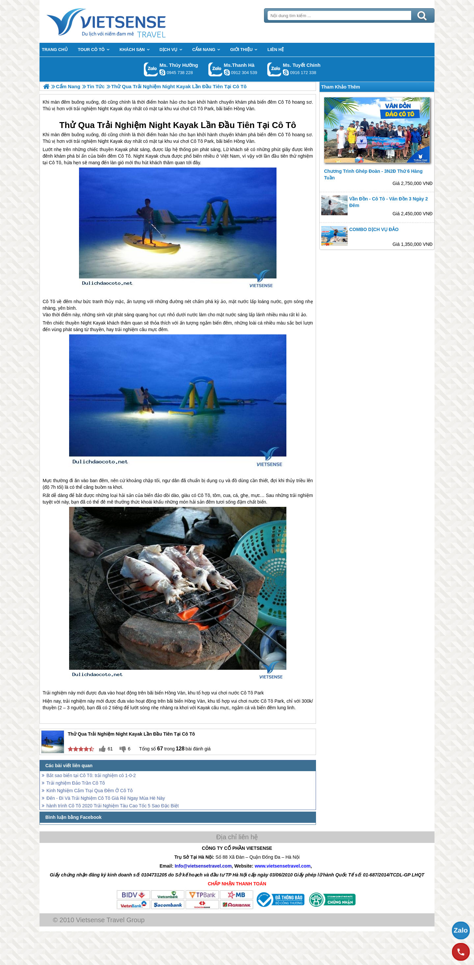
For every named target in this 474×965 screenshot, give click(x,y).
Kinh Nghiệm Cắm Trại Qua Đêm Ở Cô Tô (89, 790)
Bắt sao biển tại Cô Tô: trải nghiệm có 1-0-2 (91, 775)
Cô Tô (284, 125)
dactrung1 (162, 72)
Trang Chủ (122, 21)
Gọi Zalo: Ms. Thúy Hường (151, 69)
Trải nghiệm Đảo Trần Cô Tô (75, 783)
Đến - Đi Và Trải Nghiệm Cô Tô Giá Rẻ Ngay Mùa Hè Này (105, 798)
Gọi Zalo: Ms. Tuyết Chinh (274, 69)
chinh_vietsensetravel (285, 72)
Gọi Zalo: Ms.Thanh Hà (215, 69)
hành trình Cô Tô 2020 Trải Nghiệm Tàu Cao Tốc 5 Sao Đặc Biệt (112, 805)
